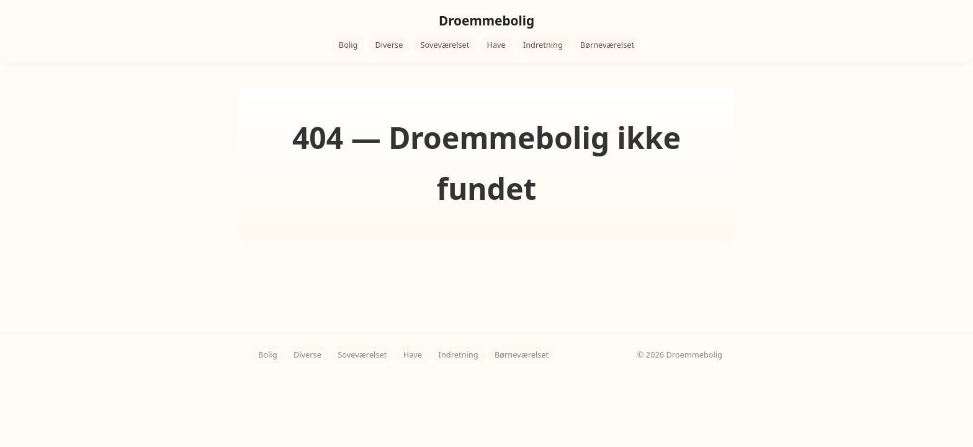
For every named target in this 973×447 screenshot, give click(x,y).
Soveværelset (444, 44)
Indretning (543, 44)
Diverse (389, 44)
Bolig (348, 44)
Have (495, 44)
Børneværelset (607, 44)
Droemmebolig (486, 20)
